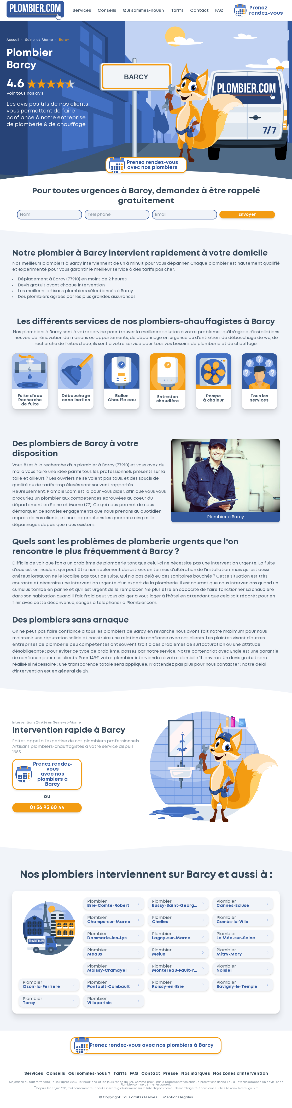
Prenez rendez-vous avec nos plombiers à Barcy (44, 775)
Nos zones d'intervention (240, 1075)
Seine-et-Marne (39, 39)
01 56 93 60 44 (47, 809)
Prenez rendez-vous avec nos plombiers (143, 165)
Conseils (107, 11)
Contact (199, 11)
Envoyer (247, 215)
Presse (170, 1075)
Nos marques (195, 1075)
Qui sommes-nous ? (144, 11)
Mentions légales (178, 1099)
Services (82, 11)
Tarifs (177, 11)
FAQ (219, 11)
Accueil (13, 39)
